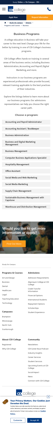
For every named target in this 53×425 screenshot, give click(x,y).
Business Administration (17, 135)
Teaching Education (10, 299)
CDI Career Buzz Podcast (38, 349)
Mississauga (7, 321)
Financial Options (35, 295)
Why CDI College (9, 349)
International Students (37, 300)
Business (26, 25)
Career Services (34, 357)
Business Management (16, 151)
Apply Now (13, 17)
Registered (6, 344)
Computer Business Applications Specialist (25, 158)
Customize (17, 420)
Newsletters (33, 344)
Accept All (34, 420)
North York (6, 325)
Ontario (28, 22)
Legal (4, 294)
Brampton (6, 316)
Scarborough (7, 329)
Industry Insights (35, 353)
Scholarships (33, 308)
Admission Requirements (38, 278)
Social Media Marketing (16, 184)
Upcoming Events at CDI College (38, 366)
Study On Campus (16, 22)
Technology (7, 303)
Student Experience (36, 312)
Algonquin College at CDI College (38, 283)
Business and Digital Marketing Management (20, 143)
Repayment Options (36, 304)
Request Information (40, 17)
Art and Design (8, 278)
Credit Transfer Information (34, 290)
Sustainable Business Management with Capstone (24, 199)
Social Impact (33, 372)
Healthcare (6, 290)
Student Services (35, 361)
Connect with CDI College (38, 381)
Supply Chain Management (18, 191)
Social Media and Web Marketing (21, 178)
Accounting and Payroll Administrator (23, 122)
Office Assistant (12, 171)
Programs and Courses (12, 25)
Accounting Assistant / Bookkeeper (22, 129)
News (30, 376)
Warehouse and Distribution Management (25, 207)
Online (20, 2)
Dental (5, 286)
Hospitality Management (17, 164)
